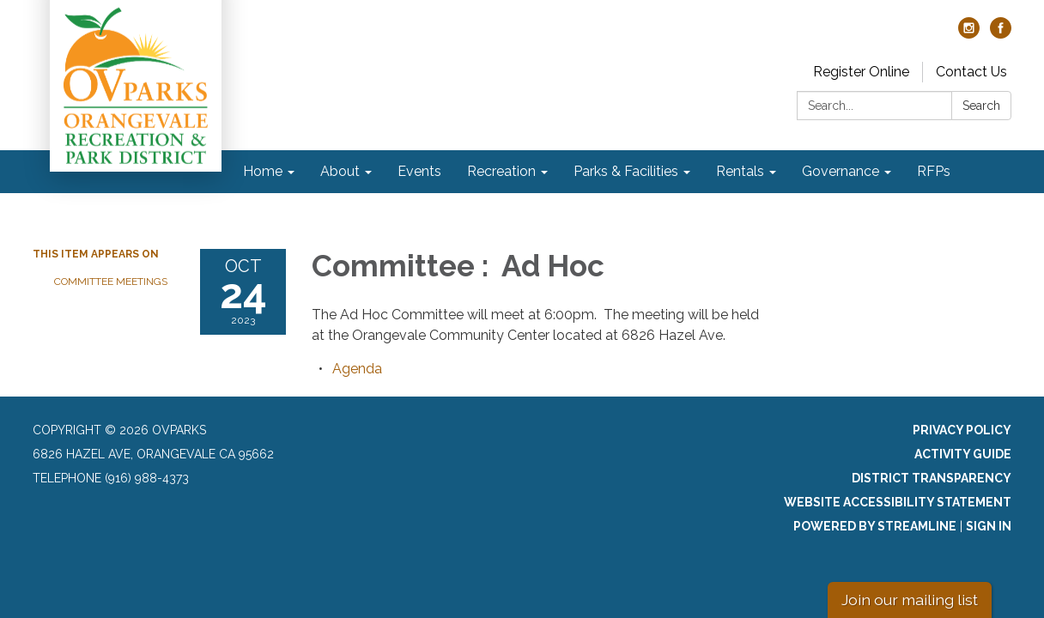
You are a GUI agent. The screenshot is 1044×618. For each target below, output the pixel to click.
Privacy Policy (962, 430)
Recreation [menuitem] (501, 171)
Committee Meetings (110, 282)
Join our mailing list (909, 600)
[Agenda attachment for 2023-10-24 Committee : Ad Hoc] (357, 368)
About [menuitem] (340, 171)
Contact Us (971, 72)
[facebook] (1000, 34)
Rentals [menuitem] (740, 171)
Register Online (861, 72)
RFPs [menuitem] (933, 171)
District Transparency (931, 478)
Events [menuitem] (419, 171)
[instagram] (969, 34)
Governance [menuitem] (840, 171)
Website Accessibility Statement (897, 502)
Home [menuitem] (262, 171)
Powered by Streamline (874, 526)
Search (981, 105)
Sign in (988, 526)
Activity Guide (962, 454)
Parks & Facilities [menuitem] (626, 171)
